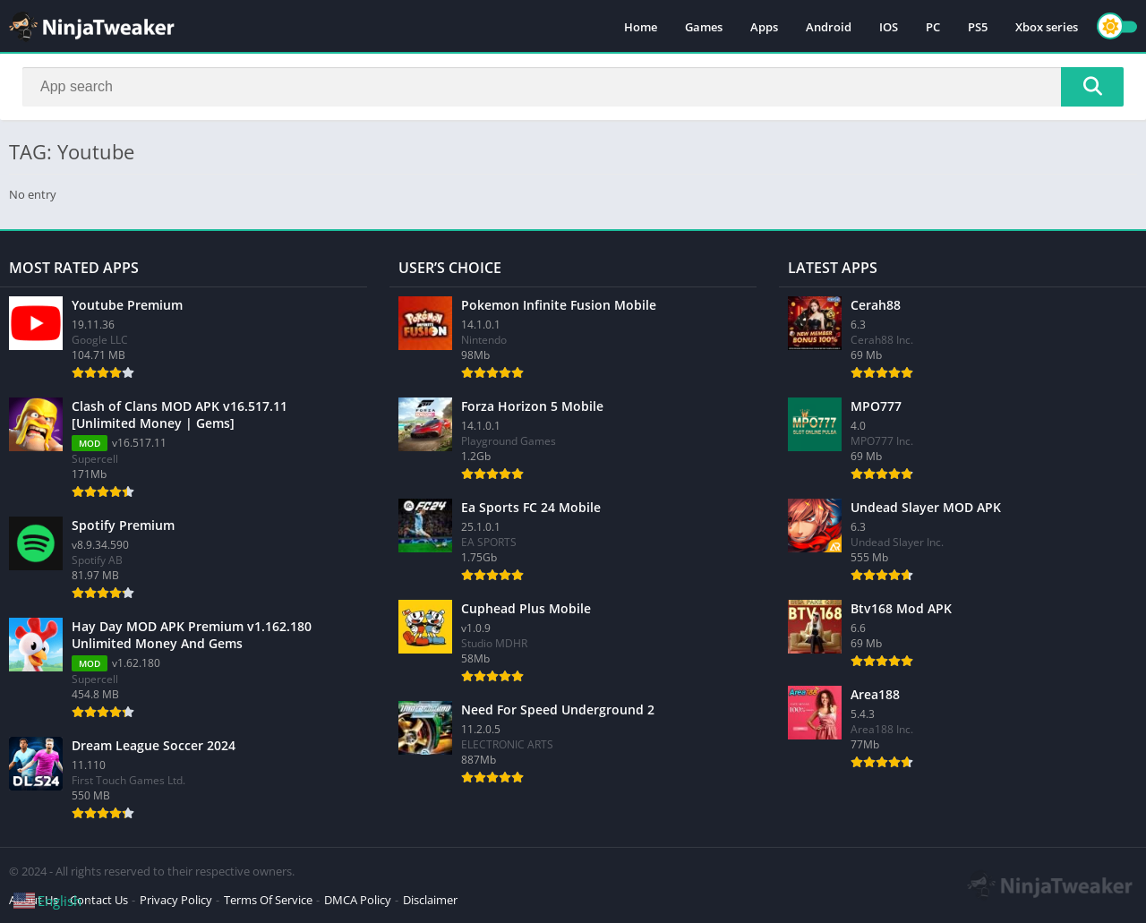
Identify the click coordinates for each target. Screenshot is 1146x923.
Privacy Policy (176, 900)
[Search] (573, 87)
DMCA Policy (357, 900)
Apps (764, 27)
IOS (888, 27)
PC (933, 27)
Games (704, 27)
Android (828, 27)
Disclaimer (430, 900)
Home (640, 27)
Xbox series (1046, 27)
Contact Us (99, 900)
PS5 (978, 27)
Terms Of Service (268, 900)
